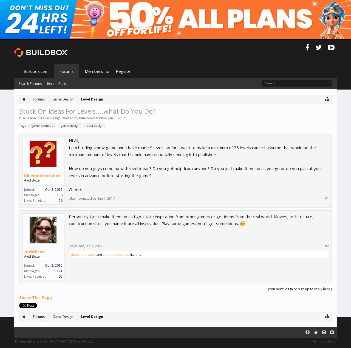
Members (94, 71)
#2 (327, 246)
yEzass (75, 254)
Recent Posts (57, 83)
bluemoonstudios (93, 118)
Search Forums (30, 83)
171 (60, 271)
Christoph (88, 254)
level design (93, 125)
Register (124, 71)
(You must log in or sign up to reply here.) (300, 289)
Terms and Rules (323, 341)
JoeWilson (34, 251)
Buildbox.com (36, 71)
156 (60, 195)
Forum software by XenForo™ (55, 341)
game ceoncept (42, 125)
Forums (67, 71)
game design (69, 125)
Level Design (51, 118)
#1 (327, 198)
